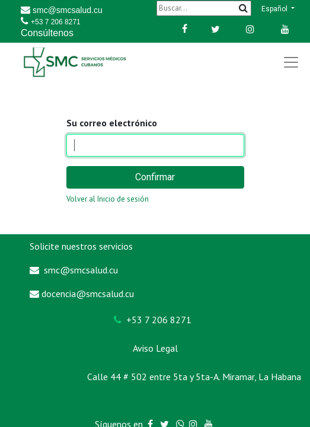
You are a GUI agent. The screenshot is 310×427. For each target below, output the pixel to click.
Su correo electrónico (111, 123)
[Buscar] (203, 8)
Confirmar (155, 177)
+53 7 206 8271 (56, 22)
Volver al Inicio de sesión (107, 199)
